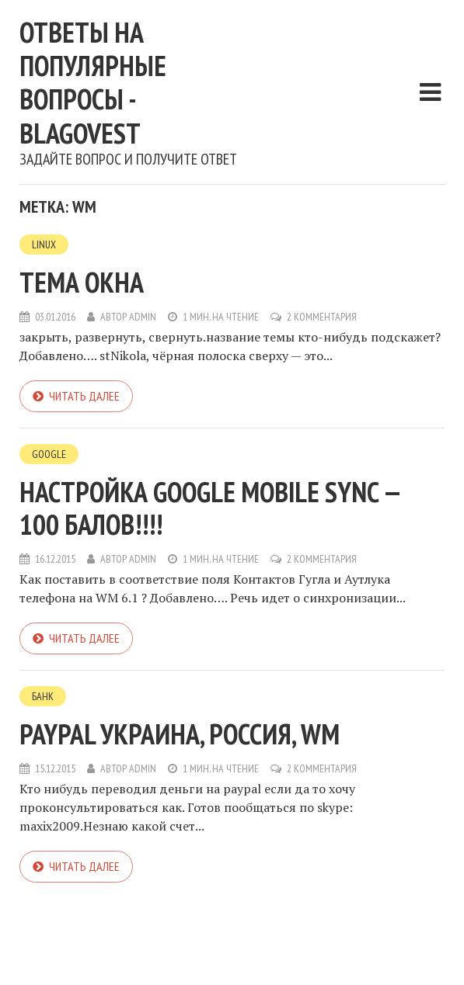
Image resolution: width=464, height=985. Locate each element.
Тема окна (81, 282)
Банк (43, 696)
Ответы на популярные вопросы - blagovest (92, 82)
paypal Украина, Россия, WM (179, 734)
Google (49, 454)
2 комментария (322, 317)
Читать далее (84, 396)
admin (142, 317)
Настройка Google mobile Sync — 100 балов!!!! (209, 508)
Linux (44, 244)
